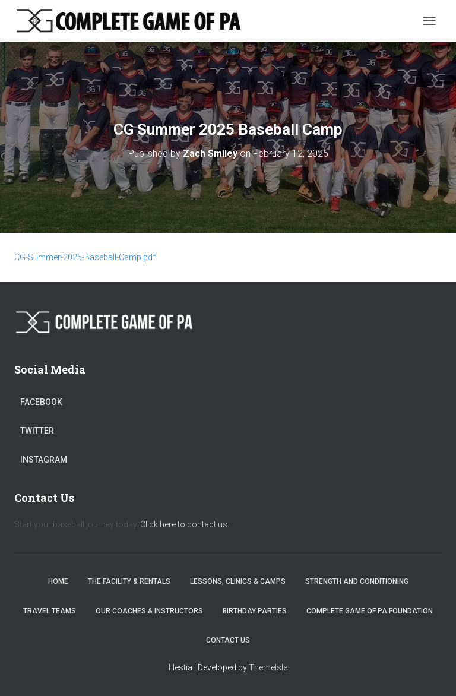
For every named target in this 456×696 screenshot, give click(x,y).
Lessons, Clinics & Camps (238, 581)
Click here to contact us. (184, 524)
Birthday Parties (255, 611)
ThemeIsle (268, 667)
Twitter (37, 430)
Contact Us (228, 640)
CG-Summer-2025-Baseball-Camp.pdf (85, 257)
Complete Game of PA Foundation (369, 611)
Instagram (43, 459)
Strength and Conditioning (356, 581)
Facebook (41, 402)
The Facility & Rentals (129, 581)
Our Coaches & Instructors (149, 611)
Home (58, 581)
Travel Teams (49, 611)
